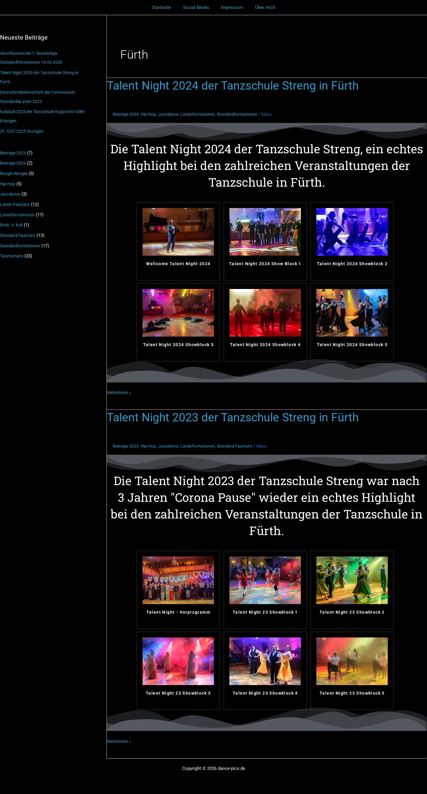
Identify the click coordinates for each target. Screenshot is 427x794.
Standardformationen (21, 240)
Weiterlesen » (120, 392)
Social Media (197, 7)
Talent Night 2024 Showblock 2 (352, 263)
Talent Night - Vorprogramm (178, 612)
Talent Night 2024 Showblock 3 (178, 344)
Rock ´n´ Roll (13, 220)
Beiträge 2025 (13, 150)
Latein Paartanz (15, 200)
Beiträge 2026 (13, 160)
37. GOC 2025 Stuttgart (22, 129)
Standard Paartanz (18, 231)
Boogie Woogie (15, 170)
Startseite (166, 7)
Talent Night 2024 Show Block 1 (265, 263)
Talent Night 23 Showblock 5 (352, 693)
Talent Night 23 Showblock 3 (178, 693)
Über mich (261, 7)
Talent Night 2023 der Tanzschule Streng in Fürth (236, 417)
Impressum (230, 7)
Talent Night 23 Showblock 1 (265, 612)
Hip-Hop (8, 180)
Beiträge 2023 (126, 446)
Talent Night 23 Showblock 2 (352, 612)
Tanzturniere (12, 251)
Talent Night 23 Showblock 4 (265, 693)
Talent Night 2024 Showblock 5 (352, 344)
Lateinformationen (18, 210)
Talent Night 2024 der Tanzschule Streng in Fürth (236, 86)
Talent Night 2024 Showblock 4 (265, 344)
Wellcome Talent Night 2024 (178, 263)
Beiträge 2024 (126, 114)
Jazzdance (10, 190)
